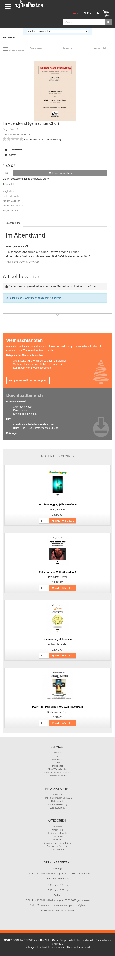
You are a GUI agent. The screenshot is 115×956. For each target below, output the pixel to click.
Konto (57, 762)
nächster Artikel (100, 48)
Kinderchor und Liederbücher (57, 843)
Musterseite (13, 149)
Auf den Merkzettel (11, 201)
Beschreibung (13, 222)
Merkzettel (57, 766)
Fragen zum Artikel (11, 210)
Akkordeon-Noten (22, 406)
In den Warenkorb (60, 173)
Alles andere (57, 849)
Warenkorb (57, 759)
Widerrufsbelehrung (57, 804)
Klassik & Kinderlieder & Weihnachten (34, 424)
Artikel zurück (36, 48)
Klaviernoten (20, 410)
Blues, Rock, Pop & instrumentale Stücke (35, 428)
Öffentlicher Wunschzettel (57, 772)
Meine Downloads (57, 775)
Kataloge (11, 433)
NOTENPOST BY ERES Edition (57, 910)
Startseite (57, 826)
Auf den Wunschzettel (13, 206)
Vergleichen (8, 191)
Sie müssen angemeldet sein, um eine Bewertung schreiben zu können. (53, 286)
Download (57, 836)
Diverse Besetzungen (25, 413)
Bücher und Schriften (57, 846)
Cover (10, 154)
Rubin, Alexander (57, 644)
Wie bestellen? (57, 807)
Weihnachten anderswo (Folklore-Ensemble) (37, 364)
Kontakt (57, 752)
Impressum (57, 794)
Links (57, 756)
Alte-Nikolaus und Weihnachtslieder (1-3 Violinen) (40, 360)
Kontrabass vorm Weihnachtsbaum (32, 367)
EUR (87, 13)
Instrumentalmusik (57, 833)
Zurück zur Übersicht (16, 51)
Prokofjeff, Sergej (57, 577)
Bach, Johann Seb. (57, 712)
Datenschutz (57, 801)
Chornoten (57, 829)
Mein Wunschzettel (57, 769)
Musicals (57, 839)
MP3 (8, 419)
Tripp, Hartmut (57, 509)
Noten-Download (16, 401)
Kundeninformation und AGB (57, 798)
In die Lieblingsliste (12, 196)
